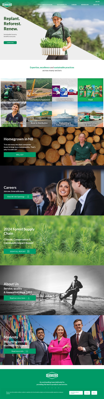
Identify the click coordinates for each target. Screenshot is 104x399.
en (96, 1)
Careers (74, 4)
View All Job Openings (18, 196)
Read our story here (20, 298)
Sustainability (62, 4)
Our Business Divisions (45, 4)
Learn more (10, 42)
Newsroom (85, 4)
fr (98, 1)
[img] (52, 30)
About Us (96, 4)
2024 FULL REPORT (20, 251)
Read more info (19, 351)
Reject (94, 392)
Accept (87, 392)
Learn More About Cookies (75, 393)
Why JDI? (20, 155)
